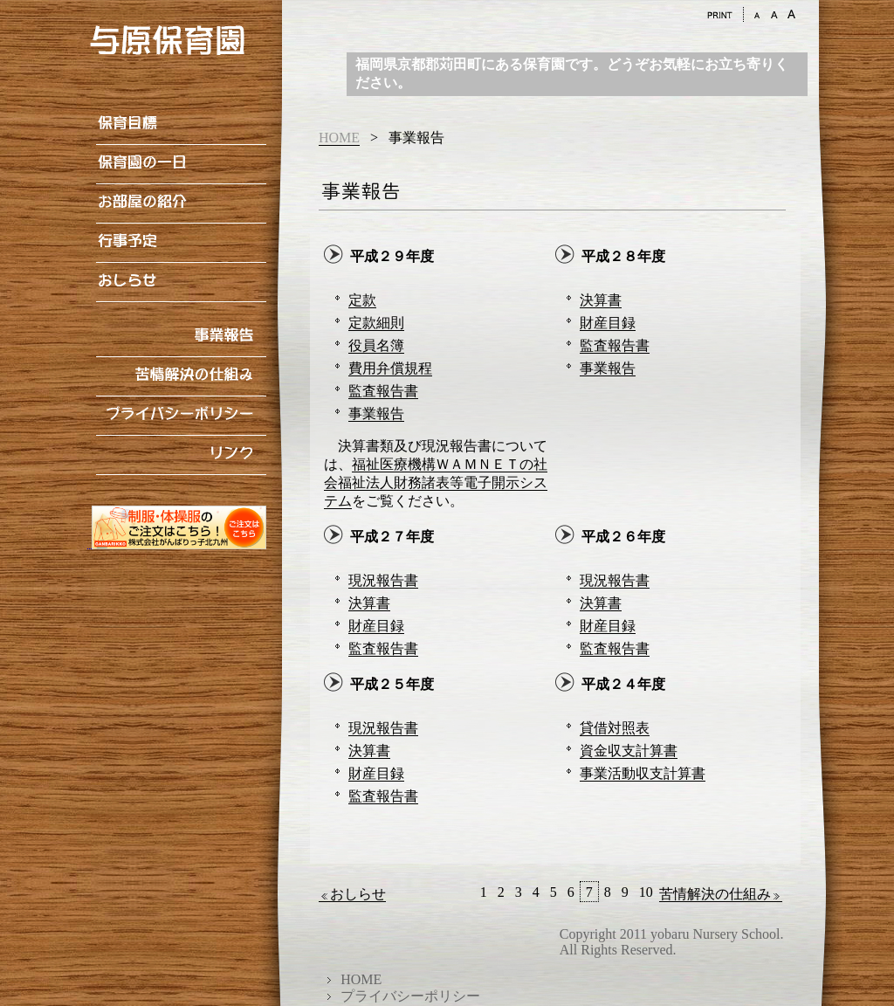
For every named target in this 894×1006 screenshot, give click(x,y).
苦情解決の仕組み (720, 894)
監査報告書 (383, 390)
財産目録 (608, 322)
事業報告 (376, 413)
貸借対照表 (615, 727)
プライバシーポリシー (410, 996)
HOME (339, 137)
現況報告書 (383, 580)
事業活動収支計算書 (642, 773)
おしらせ (352, 894)
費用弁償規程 (390, 368)
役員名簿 (376, 345)
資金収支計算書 (628, 750)
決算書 (601, 300)
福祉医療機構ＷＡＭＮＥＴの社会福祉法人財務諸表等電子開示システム (435, 482)
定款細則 (376, 322)
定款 (362, 300)
